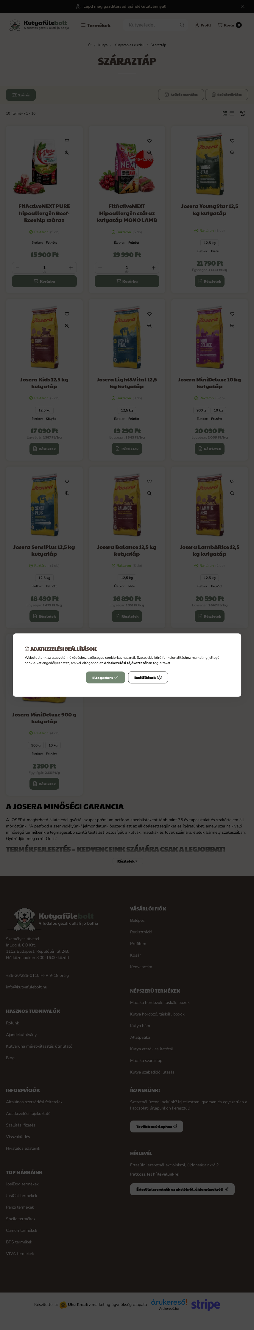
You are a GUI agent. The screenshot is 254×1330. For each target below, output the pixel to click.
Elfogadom (105, 677)
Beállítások (148, 677)
